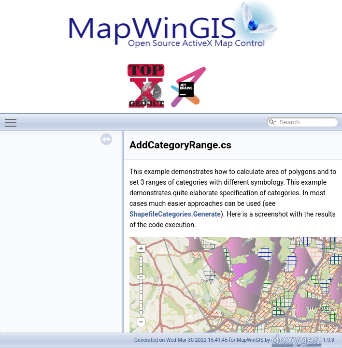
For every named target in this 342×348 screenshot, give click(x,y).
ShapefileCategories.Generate (175, 214)
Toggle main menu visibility (13, 118)
